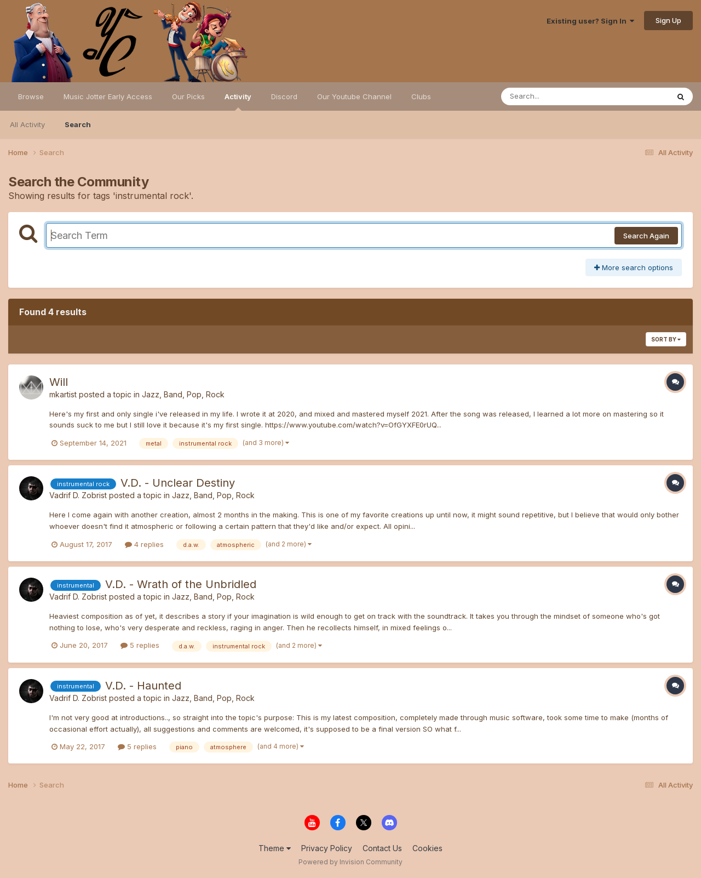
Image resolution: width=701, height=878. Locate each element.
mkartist (63, 394)
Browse (31, 96)
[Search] (555, 96)
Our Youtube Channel (354, 96)
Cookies (427, 848)
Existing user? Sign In (590, 20)
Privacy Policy (326, 848)
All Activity (27, 124)
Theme (274, 848)
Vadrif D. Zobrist (78, 495)
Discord (284, 96)
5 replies (139, 645)
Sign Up (668, 20)
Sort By (666, 339)
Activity (238, 101)
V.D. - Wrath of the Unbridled (180, 584)
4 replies (144, 544)
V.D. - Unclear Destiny (177, 482)
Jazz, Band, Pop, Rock (183, 394)
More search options (633, 267)
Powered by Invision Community (350, 862)
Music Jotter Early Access (108, 96)
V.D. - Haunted (143, 685)
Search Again (646, 235)
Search (78, 124)
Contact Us (382, 848)
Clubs (421, 96)
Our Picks (188, 96)
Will (58, 382)
